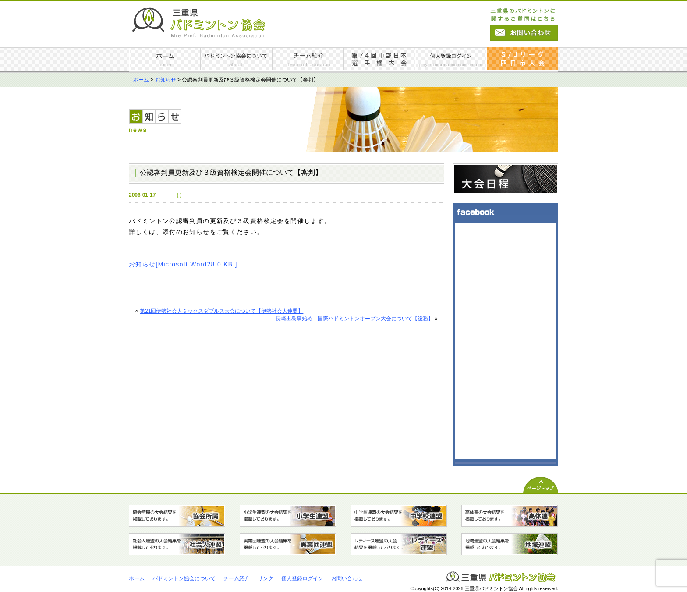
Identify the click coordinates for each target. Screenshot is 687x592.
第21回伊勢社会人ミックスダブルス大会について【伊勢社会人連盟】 (221, 311)
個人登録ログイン (302, 578)
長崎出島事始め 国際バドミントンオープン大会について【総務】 (354, 318)
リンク (265, 578)
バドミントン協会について (184, 578)
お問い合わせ (347, 578)
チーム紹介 (236, 578)
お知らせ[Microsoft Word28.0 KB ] (183, 264)
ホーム (141, 80)
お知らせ (165, 80)
